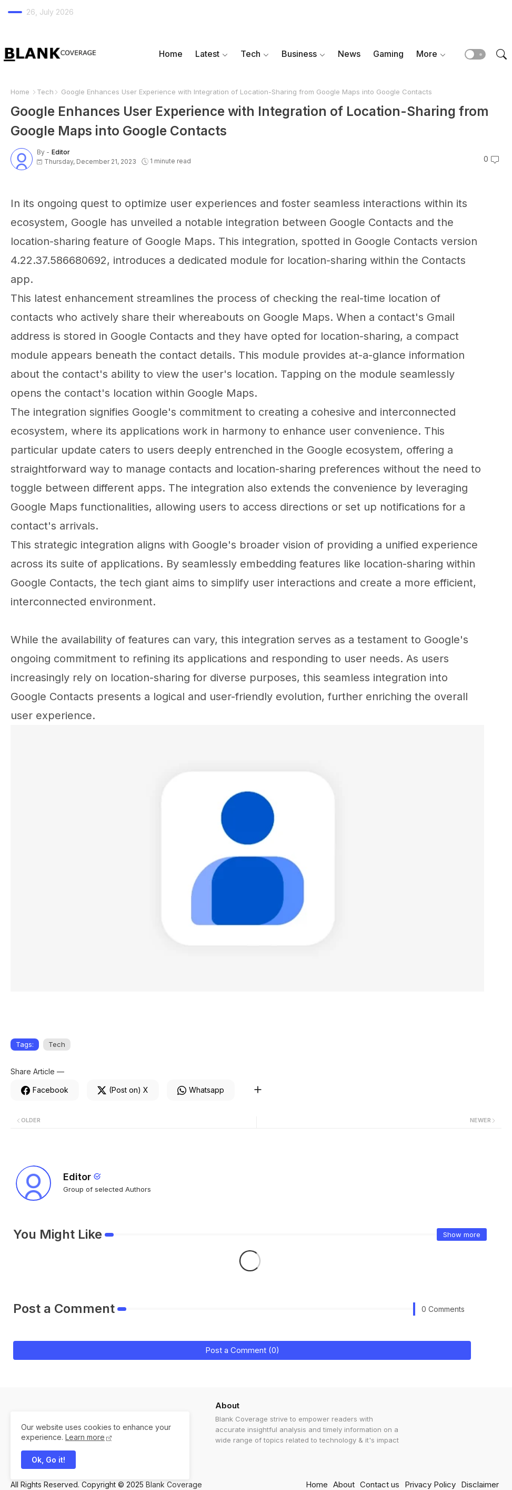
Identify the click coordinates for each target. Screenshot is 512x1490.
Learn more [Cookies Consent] (85, 1437)
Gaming (388, 53)
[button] (475, 54)
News (349, 53)
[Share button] (258, 1090)
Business (299, 53)
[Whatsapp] (201, 1090)
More (426, 53)
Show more (461, 1234)
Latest (207, 53)
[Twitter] (123, 1090)
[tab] (171, 54)
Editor (77, 1176)
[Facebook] (45, 1090)
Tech (250, 53)
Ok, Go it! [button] (48, 1459)
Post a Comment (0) (242, 1350)
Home (171, 53)
